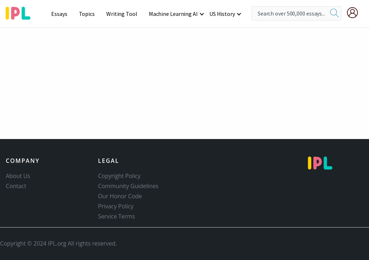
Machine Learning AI (173, 13)
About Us (18, 176)
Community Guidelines (128, 186)
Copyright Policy (119, 176)
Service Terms (116, 216)
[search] (334, 13)
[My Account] (355, 12)
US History (222, 13)
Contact (16, 186)
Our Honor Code (120, 196)
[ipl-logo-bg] (20, 12)
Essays (59, 13)
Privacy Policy (116, 206)
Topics (87, 13)
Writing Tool (121, 13)
